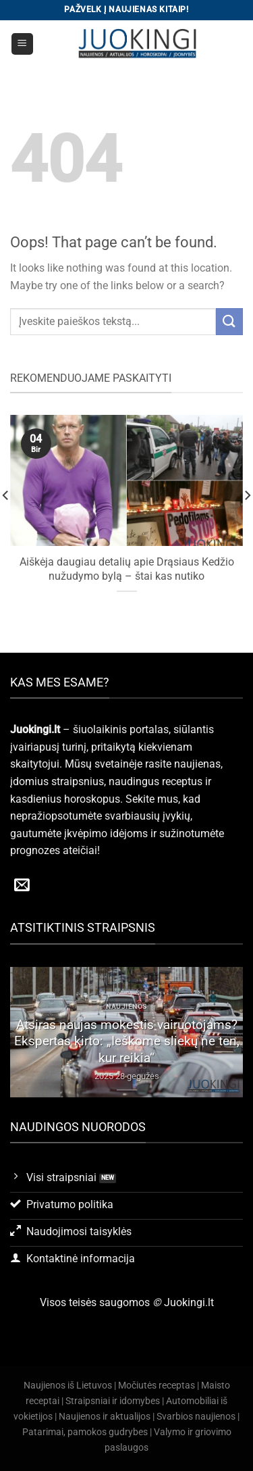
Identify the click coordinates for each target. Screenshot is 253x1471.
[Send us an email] (22, 886)
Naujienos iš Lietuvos (68, 1385)
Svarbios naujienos (196, 1416)
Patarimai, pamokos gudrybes (85, 1432)
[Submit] (229, 321)
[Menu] (22, 44)
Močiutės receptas (156, 1385)
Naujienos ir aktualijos (104, 1416)
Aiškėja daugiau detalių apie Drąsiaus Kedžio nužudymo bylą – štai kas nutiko (127, 568)
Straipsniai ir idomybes (112, 1401)
